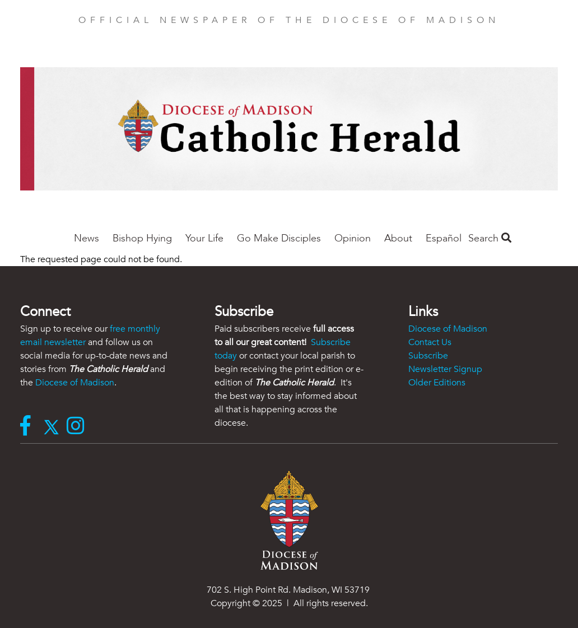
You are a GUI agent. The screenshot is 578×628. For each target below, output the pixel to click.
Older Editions (436, 382)
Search (489, 238)
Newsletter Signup (445, 369)
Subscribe (428, 356)
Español (444, 238)
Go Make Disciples (279, 238)
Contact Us (429, 342)
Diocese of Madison (74, 382)
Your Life (204, 238)
